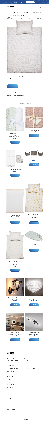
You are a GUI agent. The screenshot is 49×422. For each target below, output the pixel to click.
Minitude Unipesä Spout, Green (34, 243)
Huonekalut (9, 379)
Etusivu (8, 17)
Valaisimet (9, 392)
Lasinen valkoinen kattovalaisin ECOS (34, 298)
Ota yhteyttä (10, 404)
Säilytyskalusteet (11, 382)
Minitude (21, 76)
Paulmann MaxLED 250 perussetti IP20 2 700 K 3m (15, 333)
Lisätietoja (12, 86)
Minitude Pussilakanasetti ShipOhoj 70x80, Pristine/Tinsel (34, 216)
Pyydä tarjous (30, 2)
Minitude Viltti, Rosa (34, 130)
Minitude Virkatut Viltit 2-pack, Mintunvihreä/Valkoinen (15, 135)
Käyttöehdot (10, 406)
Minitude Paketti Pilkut (15, 169)
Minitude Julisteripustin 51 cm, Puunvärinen (15, 215)
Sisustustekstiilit (10, 387)
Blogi (8, 401)
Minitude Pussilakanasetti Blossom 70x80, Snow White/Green (15, 263)
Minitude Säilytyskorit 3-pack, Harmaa (34, 158)
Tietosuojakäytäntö (11, 409)
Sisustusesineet (10, 384)
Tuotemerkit (16, 76)
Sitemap (9, 412)
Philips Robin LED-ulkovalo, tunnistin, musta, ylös (15, 298)
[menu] (41, 7)
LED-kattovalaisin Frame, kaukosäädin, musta (34, 333)
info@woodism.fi (11, 371)
